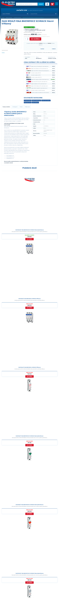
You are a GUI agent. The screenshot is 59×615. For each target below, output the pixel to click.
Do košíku (35, 39)
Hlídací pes (27, 106)
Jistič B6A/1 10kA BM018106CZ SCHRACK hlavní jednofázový (29, 504)
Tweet (3, 52)
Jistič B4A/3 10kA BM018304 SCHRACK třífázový (29, 367)
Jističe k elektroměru (36, 100)
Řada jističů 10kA (27, 102)
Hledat (41, 4)
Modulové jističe (27, 100)
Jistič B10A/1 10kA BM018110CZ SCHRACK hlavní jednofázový (29, 573)
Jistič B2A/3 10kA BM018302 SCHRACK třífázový (29, 298)
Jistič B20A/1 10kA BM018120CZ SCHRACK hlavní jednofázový (29, 229)
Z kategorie (14, 106)
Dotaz (21, 106)
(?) (35, 27)
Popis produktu (6, 106)
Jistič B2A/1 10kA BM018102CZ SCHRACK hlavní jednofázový (29, 436)
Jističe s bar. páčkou (46, 100)
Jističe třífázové (35, 102)
